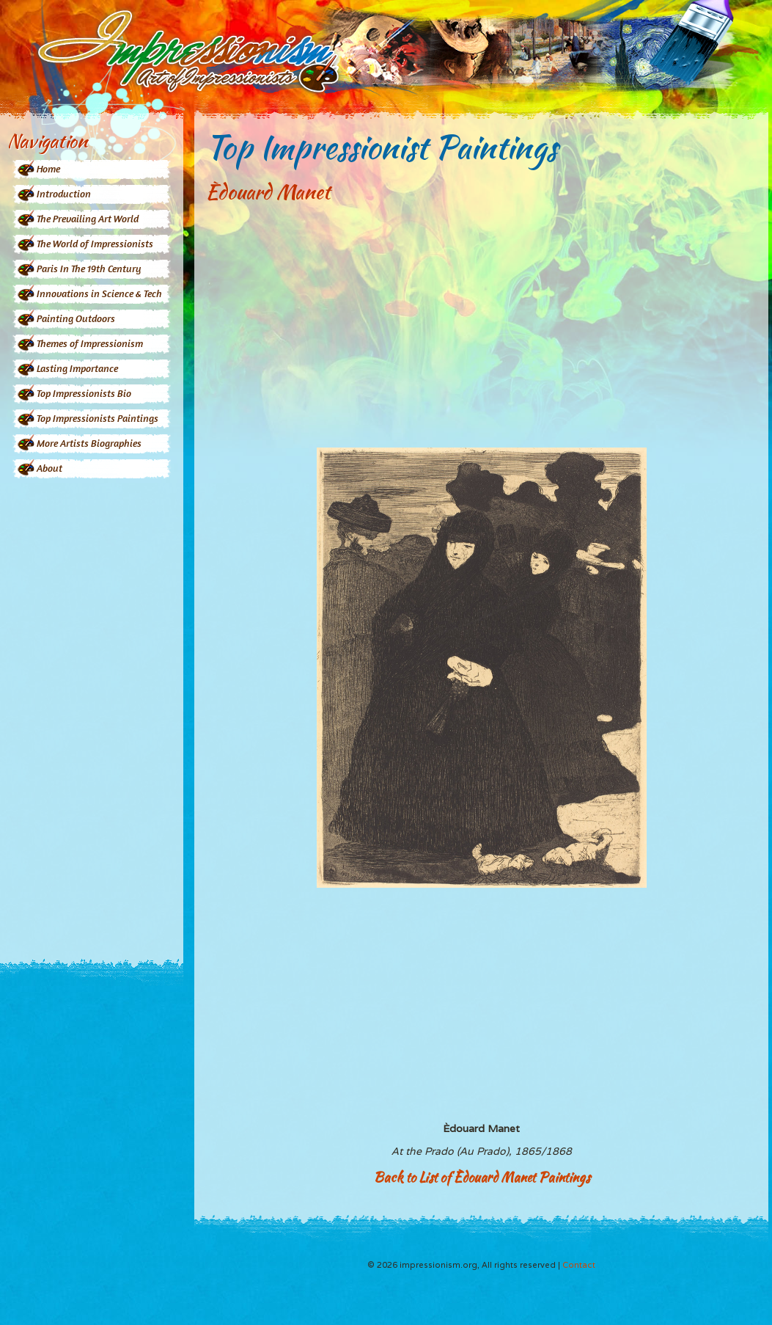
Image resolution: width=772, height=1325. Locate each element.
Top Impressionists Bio (84, 393)
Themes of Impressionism (90, 343)
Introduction (64, 193)
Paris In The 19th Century (89, 268)
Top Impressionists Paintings (97, 418)
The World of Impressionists (95, 243)
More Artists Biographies (89, 443)
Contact (578, 1265)
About (49, 467)
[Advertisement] (91, 709)
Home (48, 168)
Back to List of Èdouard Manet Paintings (481, 1177)
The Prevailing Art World (88, 218)
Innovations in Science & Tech (99, 293)
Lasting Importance (77, 368)
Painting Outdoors (76, 318)
